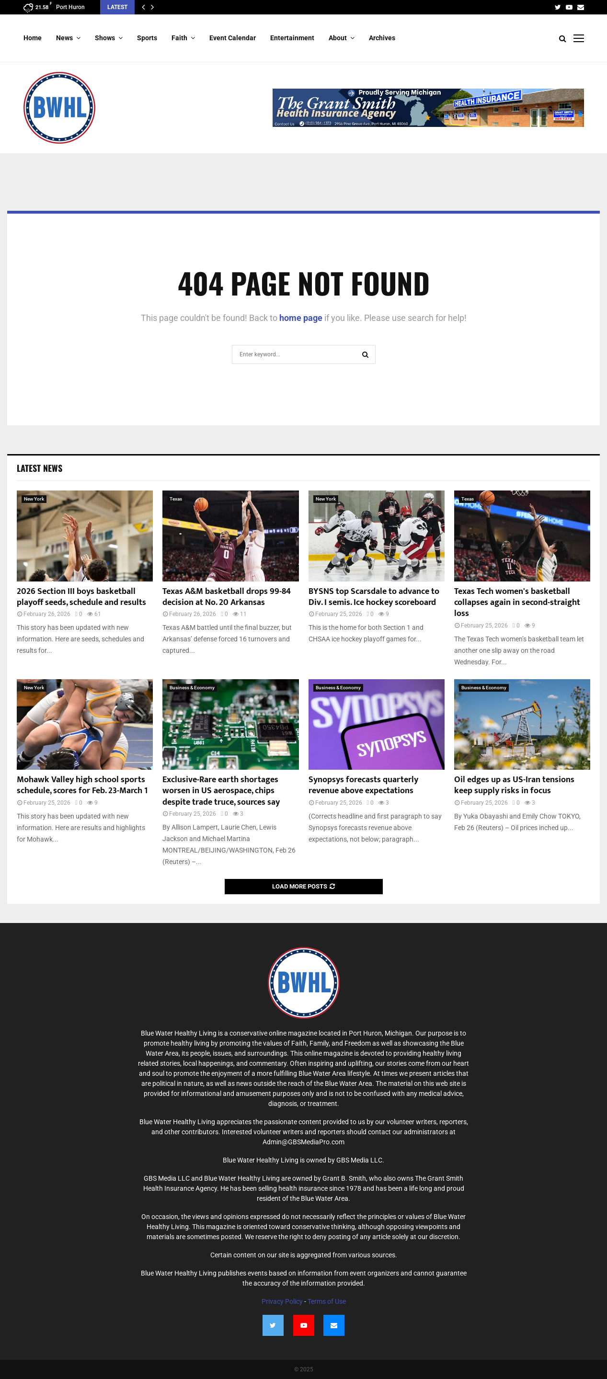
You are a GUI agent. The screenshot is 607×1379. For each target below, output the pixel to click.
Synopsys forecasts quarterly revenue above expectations (363, 785)
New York (34, 498)
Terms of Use (327, 1301)
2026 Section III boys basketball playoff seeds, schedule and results (81, 597)
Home (32, 38)
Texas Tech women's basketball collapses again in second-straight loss (517, 602)
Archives (382, 38)
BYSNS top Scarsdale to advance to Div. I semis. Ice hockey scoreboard (374, 597)
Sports (147, 38)
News (64, 38)
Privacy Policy (282, 1301)
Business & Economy (192, 687)
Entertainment (292, 38)
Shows (105, 38)
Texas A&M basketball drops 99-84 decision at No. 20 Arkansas (226, 597)
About (338, 38)
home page (300, 318)
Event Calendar (232, 38)
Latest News (39, 468)
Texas (176, 498)
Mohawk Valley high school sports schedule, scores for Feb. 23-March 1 (82, 785)
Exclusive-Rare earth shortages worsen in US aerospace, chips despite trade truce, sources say (221, 791)
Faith (179, 38)
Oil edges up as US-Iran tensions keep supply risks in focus (514, 785)
